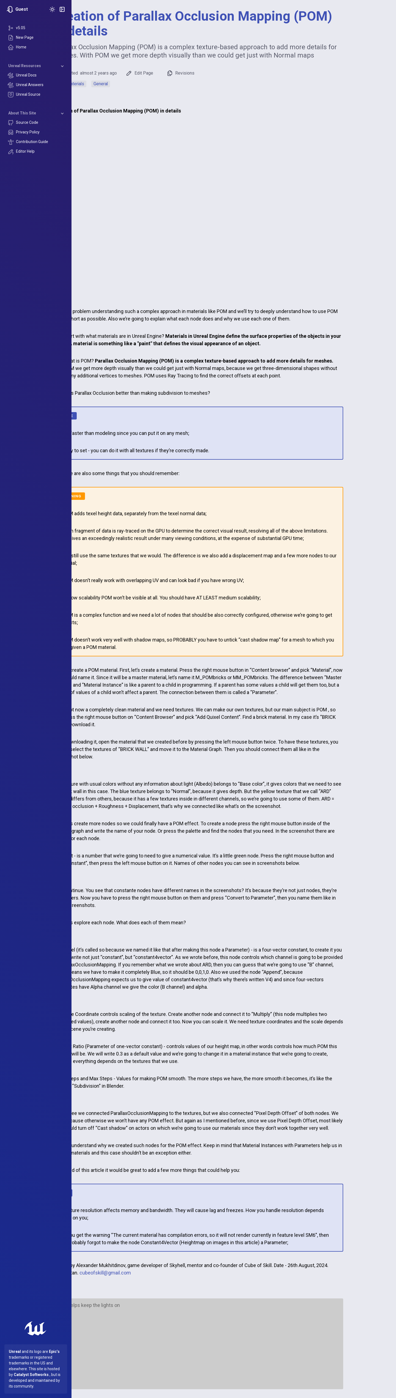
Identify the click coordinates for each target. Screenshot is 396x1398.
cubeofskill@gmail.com (141, 1273)
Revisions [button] (216, 73)
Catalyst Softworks (31, 1374)
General (136, 83)
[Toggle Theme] (52, 9)
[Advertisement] (234, 1346)
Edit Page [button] (175, 73)
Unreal (15, 1351)
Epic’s (54, 1351)
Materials (111, 83)
